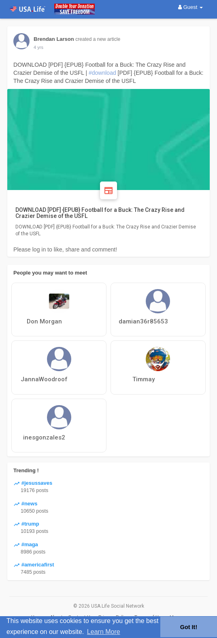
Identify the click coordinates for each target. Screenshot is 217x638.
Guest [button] (190, 7)
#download (102, 73)
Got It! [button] (188, 627)
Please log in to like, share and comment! (65, 249)
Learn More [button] (103, 631)
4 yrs (38, 47)
